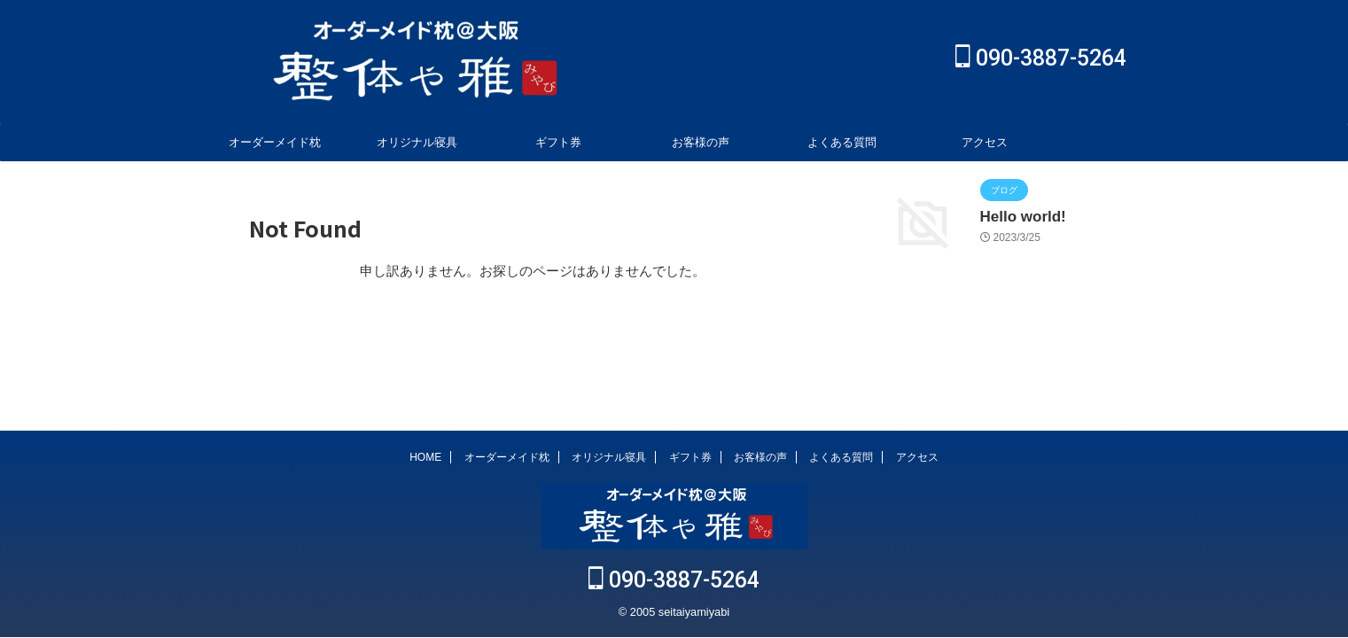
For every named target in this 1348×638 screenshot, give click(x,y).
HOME (425, 459)
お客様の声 (700, 142)
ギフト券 (558, 142)
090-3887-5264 (1040, 58)
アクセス (985, 142)
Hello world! (1016, 215)
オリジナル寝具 (417, 142)
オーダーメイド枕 (275, 142)
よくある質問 (842, 142)
